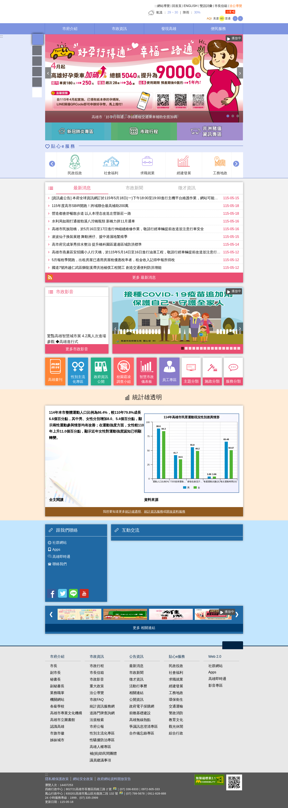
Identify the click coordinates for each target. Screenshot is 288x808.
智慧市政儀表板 (147, 379)
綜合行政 (176, 733)
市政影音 (97, 679)
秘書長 (55, 679)
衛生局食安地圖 (238, 348)
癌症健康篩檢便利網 (201, 348)
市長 (53, 666)
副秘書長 (57, 686)
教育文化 (176, 720)
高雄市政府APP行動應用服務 (204, 348)
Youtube (84, 593)
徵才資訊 (187, 187)
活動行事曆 (138, 686)
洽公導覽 (235, 6)
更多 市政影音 (76, 348)
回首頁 (177, 6)
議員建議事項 (100, 760)
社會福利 (176, 673)
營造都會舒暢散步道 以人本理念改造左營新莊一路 (91, 213)
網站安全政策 (83, 779)
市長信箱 (221, 6)
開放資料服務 (175, 511)
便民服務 (218, 28)
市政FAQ (97, 700)
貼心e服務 (63, 146)
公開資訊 (136, 700)
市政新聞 (134, 187)
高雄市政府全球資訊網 (78, 9)
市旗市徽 (57, 733)
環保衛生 (176, 700)
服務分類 (233, 381)
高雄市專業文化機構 (66, 713)
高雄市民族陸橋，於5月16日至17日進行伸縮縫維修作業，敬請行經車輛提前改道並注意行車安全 (128, 229)
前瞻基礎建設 (140, 713)
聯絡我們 (59, 564)
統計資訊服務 (153, 511)
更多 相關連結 (144, 628)
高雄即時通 (61, 557)
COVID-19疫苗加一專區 (182, 348)
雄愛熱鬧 (37, 50)
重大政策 (97, 686)
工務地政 (176, 693)
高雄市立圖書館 (62, 720)
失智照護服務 (227, 348)
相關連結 (136, 693)
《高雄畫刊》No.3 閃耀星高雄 (197, 348)
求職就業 (176, 679)
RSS (50, 277)
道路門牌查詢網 (102, 713)
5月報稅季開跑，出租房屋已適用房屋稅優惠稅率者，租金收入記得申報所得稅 (113, 260)
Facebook (51, 593)
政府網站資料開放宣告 (114, 779)
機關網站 (57, 700)
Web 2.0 (214, 657)
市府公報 (97, 727)
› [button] (240, 72)
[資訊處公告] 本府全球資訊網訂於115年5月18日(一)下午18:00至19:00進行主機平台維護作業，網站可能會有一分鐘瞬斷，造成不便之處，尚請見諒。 (169, 198)
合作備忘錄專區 (141, 733)
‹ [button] (48, 72)
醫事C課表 (208, 348)
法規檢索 (97, 720)
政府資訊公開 (101, 379)
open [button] (232, 645)
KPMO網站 (235, 348)
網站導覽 (163, 6)
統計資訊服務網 (102, 706)
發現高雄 (168, 28)
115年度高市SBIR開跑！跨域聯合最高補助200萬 (90, 206)
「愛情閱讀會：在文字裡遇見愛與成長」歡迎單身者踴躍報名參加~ (186, 348)
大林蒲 (212, 348)
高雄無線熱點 (140, 720)
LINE (73, 593)
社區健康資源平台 (193, 348)
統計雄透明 (37, 61)
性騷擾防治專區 (102, 740)
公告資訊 (136, 657)
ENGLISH (191, 6)
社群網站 (59, 543)
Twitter (62, 593)
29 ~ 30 (172, 12)
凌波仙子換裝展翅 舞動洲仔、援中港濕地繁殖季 (90, 237)
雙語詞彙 (206, 6)
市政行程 (97, 666)
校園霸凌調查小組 (124, 379)
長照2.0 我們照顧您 (223, 348)
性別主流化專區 (78, 379)
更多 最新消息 (144, 277)
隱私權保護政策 (57, 779)
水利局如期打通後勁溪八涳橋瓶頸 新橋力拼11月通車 (93, 221)
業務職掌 (57, 693)
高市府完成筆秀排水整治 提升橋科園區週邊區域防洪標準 (97, 244)
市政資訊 (119, 28)
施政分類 (212, 381)
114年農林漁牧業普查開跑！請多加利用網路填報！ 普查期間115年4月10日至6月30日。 (232, 116)
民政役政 (176, 666)
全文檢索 (240, 12)
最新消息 (82, 187)
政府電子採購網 (141, 706)
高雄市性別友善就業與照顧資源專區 (237, 116)
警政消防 (176, 713)
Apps (56, 549)
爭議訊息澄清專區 (143, 727)
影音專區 (215, 685)
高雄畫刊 (55, 380)
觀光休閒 (176, 727)
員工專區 (37, 82)
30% (197, 12)
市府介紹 (69, 28)
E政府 (188, 778)
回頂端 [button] (37, 92)
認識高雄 (57, 727)
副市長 (55, 673)
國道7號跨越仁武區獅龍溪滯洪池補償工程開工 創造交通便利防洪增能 (107, 268)
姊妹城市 (57, 740)
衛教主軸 (190, 348)
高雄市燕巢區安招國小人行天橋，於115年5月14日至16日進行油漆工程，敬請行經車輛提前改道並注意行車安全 (140, 252)
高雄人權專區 (100, 747)
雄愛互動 (37, 71)
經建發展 (176, 686)
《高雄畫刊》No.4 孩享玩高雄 (216, 348)
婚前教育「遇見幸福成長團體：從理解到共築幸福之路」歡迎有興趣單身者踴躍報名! (220, 348)
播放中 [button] (236, 38)
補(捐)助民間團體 (103, 753)
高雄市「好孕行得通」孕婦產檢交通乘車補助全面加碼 (227, 116)
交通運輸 (176, 706)
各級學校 (57, 706)
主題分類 (191, 381)
